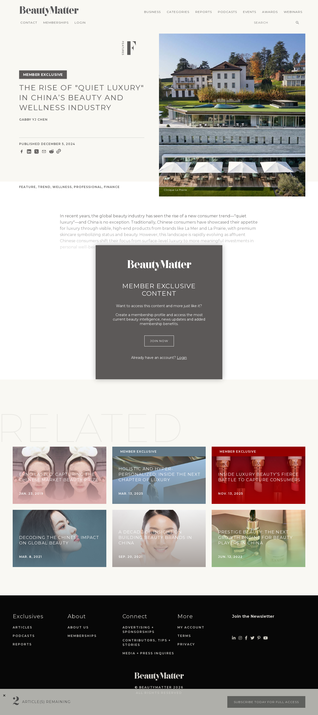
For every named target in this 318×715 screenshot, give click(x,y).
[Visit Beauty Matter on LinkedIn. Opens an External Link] (234, 638)
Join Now (159, 341)
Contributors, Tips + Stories (146, 642)
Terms (184, 636)
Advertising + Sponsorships (138, 629)
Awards (270, 12)
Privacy (186, 644)
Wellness (62, 187)
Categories (178, 12)
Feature (27, 187)
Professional (88, 187)
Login (80, 22)
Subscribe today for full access (266, 702)
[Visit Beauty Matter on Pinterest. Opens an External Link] (258, 638)
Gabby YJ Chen (33, 119)
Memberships (56, 22)
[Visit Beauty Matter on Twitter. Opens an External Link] (252, 638)
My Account (190, 627)
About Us (78, 627)
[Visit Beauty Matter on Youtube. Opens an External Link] (265, 638)
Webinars (293, 12)
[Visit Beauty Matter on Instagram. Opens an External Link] (240, 638)
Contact (28, 22)
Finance (112, 187)
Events (249, 12)
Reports (203, 12)
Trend (44, 187)
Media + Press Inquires (148, 653)
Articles (22, 627)
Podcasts (227, 12)
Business (152, 12)
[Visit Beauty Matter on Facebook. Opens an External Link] (246, 638)
